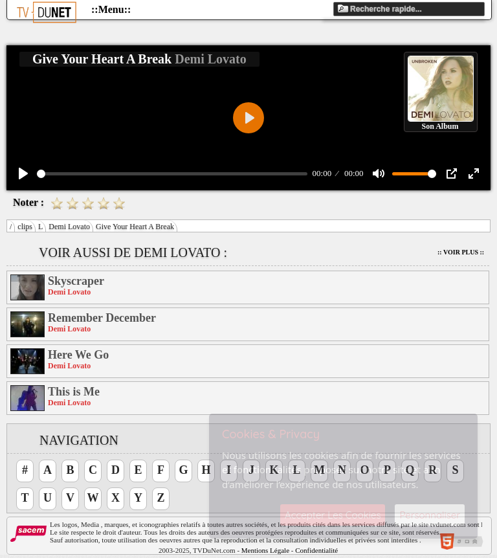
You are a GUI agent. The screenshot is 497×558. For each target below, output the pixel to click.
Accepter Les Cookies (333, 515)
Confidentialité (316, 550)
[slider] (172, 174)
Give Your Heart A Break (135, 226)
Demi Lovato (69, 226)
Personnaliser (429, 515)
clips (24, 226)
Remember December (102, 317)
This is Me (74, 391)
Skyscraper (76, 280)
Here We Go (78, 354)
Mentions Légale (265, 550)
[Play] (23, 173)
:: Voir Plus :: (460, 252)
